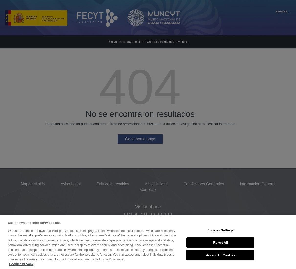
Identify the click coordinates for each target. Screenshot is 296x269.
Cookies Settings (220, 230)
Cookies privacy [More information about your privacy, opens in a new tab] (21, 264)
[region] (148, 242)
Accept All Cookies (220, 255)
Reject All (220, 242)
